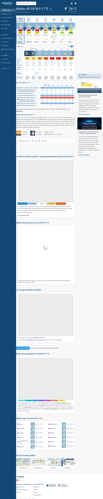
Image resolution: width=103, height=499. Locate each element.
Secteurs (20, 492)
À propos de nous (39, 484)
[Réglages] (73, 3)
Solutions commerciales (25, 484)
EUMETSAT (42, 339)
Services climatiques (23, 489)
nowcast (61, 339)
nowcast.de (29, 405)
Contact (36, 492)
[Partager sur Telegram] (44, 140)
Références (37, 486)
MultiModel (21, 111)
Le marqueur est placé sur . (33, 337)
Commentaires (38, 494)
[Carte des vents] (24, 462)
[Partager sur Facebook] (37, 140)
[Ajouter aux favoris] (52, 9)
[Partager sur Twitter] (40, 140)
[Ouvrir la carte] (36, 3)
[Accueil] (6, 3)
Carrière (36, 489)
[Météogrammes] (39, 462)
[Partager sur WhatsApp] (33, 140)
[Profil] (69, 3)
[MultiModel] (68, 462)
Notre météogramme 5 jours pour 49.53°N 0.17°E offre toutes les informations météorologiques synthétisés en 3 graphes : (45, 282)
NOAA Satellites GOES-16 (32, 339)
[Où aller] (53, 462)
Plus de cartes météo (24, 216)
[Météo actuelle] (67, 9)
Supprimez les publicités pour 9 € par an (89, 76)
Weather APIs (21, 486)
